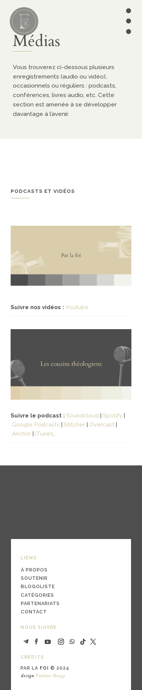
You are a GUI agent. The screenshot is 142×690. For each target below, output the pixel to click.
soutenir (34, 578)
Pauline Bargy (51, 676)
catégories (37, 595)
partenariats (40, 603)
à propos (34, 570)
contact (34, 612)
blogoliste (38, 586)
